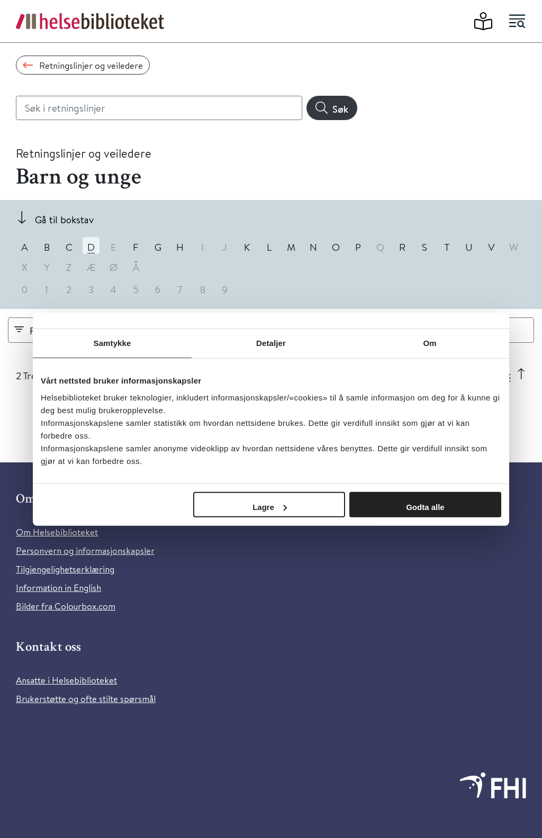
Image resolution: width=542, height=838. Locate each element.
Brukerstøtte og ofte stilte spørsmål (86, 699)
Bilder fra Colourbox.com (65, 606)
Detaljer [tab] (271, 343)
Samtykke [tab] (112, 343)
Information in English (58, 587)
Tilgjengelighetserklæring (65, 569)
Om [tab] (429, 343)
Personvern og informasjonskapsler (85, 550)
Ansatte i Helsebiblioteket (66, 680)
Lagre (269, 506)
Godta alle (425, 506)
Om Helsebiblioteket (57, 532)
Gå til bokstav (64, 219)
